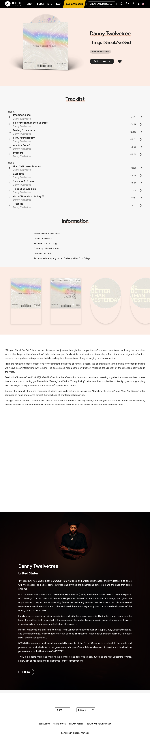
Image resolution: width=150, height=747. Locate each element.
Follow (26, 672)
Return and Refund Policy (99, 724)
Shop (30, 4)
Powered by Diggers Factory (75, 733)
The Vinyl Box (74, 4)
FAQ (58, 4)
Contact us (44, 724)
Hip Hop (48, 253)
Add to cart (102, 61)
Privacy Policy (76, 724)
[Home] (17, 4)
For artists (44, 4)
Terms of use (59, 724)
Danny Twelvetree (110, 33)
